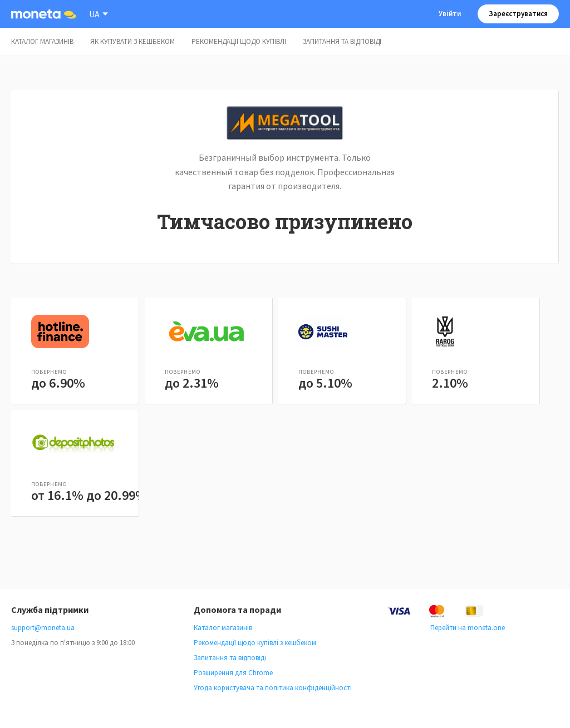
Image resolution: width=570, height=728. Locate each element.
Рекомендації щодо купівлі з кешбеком (255, 642)
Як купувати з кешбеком (132, 41)
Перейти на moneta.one (467, 627)
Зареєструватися (518, 13)
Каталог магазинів (42, 41)
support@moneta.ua (43, 627)
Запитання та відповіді (342, 41)
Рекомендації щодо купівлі (238, 41)
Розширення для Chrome (233, 672)
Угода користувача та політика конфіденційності (273, 687)
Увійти (450, 13)
